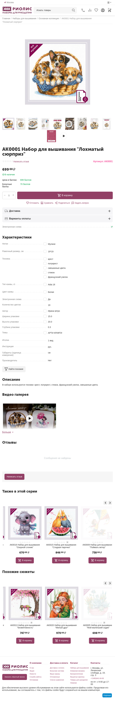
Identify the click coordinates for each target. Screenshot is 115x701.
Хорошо (107, 695)
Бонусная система (57, 671)
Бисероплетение (76, 674)
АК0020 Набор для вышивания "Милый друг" (94, 626)
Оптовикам (34, 680)
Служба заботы (35, 677)
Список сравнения (57, 680)
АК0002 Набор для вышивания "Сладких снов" (21, 546)
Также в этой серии (19, 491)
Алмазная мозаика (77, 671)
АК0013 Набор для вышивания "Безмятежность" (57, 626)
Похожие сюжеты (18, 572)
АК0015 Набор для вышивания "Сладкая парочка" (94, 546)
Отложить (32, 202)
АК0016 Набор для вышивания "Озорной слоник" (57, 546)
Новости (33, 674)
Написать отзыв (21, 161)
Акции (32, 671)
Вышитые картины (77, 677)
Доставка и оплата (57, 668)
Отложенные (55, 677)
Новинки (73, 683)
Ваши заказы (55, 674)
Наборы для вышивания (79, 668)
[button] (62, 202)
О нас (32, 668)
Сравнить (47, 202)
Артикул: (98, 161)
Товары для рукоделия (79, 680)
